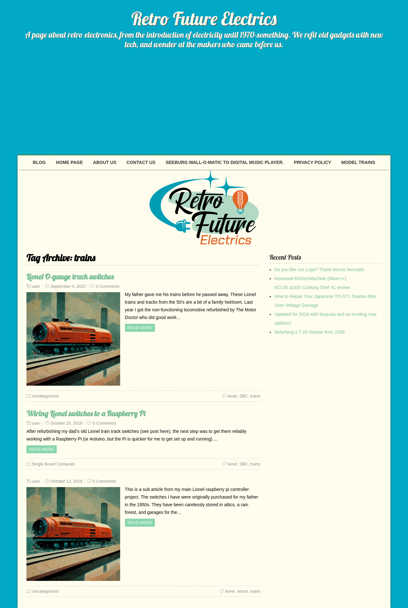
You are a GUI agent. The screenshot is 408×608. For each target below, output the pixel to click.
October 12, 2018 (66, 481)
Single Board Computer (53, 464)
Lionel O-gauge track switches (69, 276)
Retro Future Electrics (203, 18)
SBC (243, 396)
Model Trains (358, 162)
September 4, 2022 (68, 286)
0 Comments (108, 286)
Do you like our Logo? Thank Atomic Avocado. (320, 269)
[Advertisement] (204, 106)
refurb (242, 591)
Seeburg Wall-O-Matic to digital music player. (225, 162)
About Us (104, 162)
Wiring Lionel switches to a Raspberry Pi (85, 413)
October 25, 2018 (66, 423)
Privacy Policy (312, 162)
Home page (69, 162)
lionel (232, 396)
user (36, 286)
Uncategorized (45, 396)
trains (255, 396)
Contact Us (141, 162)
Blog (39, 162)
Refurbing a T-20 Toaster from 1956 (309, 332)
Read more (140, 327)
